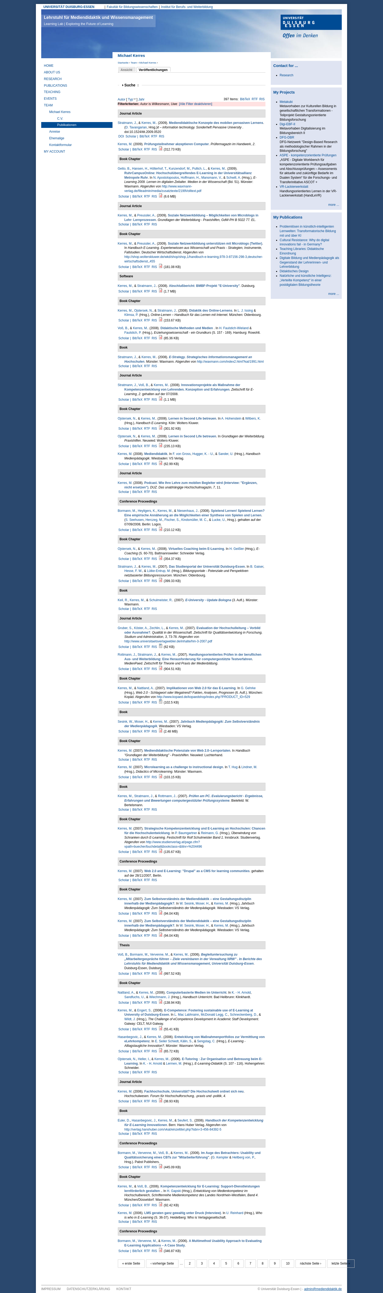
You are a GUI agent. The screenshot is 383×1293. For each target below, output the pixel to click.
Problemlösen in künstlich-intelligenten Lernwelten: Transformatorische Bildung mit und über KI (308, 231)
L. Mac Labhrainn (186, 1014)
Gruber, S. (125, 628)
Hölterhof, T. (158, 168)
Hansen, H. (140, 168)
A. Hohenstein (231, 418)
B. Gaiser (256, 566)
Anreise (54, 131)
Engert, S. (144, 1010)
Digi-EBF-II (287, 124)
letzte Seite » (341, 1263)
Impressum (51, 1289)
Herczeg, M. (154, 520)
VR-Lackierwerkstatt (294, 187)
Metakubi (286, 102)
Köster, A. (141, 628)
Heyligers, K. (147, 511)
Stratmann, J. (127, 123)
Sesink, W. (125, 721)
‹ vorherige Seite (162, 1263)
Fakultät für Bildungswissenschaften (132, 7)
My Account (54, 151)
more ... (333, 205)
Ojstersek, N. (143, 310)
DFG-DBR (287, 137)
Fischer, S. (172, 520)
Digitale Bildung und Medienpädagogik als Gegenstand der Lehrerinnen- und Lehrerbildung (309, 262)
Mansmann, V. (211, 177)
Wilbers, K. (253, 418)
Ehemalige (56, 138)
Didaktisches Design (294, 271)
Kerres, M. (148, 123)
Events (50, 99)
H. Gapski (174, 1191)
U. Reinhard (234, 1213)
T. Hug (233, 767)
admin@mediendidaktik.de (323, 1289)
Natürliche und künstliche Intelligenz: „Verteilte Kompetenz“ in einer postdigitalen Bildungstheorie (306, 280)
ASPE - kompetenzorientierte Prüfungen (308, 155)
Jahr (141, 99)
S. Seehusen (135, 520)
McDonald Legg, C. (214, 1014)
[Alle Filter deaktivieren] (195, 104)
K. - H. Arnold (241, 992)
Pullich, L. (199, 168)
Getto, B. (124, 168)
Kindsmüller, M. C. (194, 520)
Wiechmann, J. (159, 997)
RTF (255, 99)
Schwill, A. (233, 177)
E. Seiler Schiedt (167, 1041)
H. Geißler (236, 549)
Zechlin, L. (156, 628)
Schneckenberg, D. (243, 1014)
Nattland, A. (145, 688)
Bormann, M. (127, 511)
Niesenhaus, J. (187, 511)
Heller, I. (144, 1059)
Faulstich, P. (132, 332)
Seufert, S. (185, 1120)
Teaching (52, 92)
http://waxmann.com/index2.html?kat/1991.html (230, 361)
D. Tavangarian (136, 127)
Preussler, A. (146, 215)
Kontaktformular (60, 145)
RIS (262, 99)
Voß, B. (123, 328)
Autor (122, 99)
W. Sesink (187, 903)
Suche (131, 85)
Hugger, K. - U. (202, 454)
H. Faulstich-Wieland (234, 328)
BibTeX (245, 99)
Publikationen (66, 125)
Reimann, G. (210, 833)
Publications (55, 85)
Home (48, 66)
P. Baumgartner (186, 833)
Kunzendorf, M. (179, 168)
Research (53, 79)
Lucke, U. (219, 520)
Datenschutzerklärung (88, 1289)
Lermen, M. (174, 1063)
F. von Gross (181, 454)
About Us (52, 72)
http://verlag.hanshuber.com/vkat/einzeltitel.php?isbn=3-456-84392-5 (173, 1129)
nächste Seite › (310, 1263)
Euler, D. (124, 1120)
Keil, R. (123, 600)
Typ (130, 99)
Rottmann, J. (127, 654)
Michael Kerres (147, 62)
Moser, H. (141, 721)
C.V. (60, 118)
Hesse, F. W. (133, 571)
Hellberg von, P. (243, 1157)
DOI (121, 136)
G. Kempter (220, 1157)
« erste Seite (131, 1263)
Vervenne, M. (159, 954)
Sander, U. (226, 454)
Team (134, 62)
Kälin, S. (186, 1041)
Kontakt (123, 1289)
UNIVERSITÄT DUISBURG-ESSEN (68, 7)
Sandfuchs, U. (134, 997)
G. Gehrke (248, 688)
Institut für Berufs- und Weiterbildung (187, 7)
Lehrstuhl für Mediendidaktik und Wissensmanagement (98, 20)
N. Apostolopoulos (166, 177)
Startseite (123, 62)
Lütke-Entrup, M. (159, 571)
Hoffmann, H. (190, 177)
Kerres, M (125, 144)
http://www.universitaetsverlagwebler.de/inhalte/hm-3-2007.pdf (168, 641)
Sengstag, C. (206, 1041)
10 (287, 1263)
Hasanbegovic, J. (130, 1037)
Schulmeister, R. (160, 600)
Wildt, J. (130, 1019)
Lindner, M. (249, 767)
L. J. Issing (245, 310)
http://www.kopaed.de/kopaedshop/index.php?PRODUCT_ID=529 (203, 697)
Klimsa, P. (131, 315)
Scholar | (132, 136)
